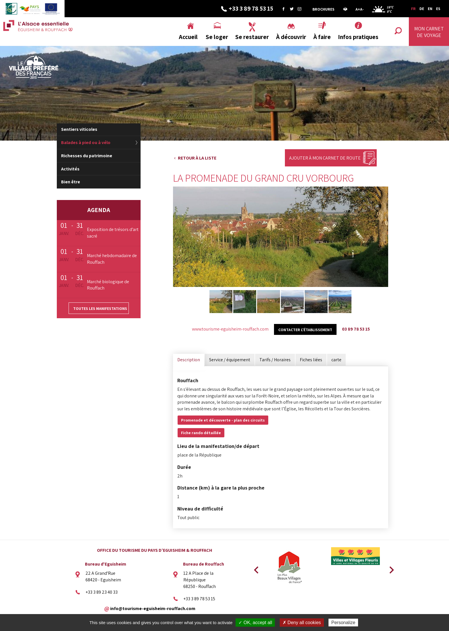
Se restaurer (252, 37)
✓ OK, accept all (255, 622)
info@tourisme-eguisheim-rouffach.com (152, 608)
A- (362, 9)
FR (413, 8)
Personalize (343, 622)
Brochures (323, 9)
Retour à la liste (197, 158)
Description (188, 360)
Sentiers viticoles (79, 129)
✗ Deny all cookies (302, 622)
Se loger (217, 37)
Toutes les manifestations (100, 308)
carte (336, 360)
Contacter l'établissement (305, 329)
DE (421, 8)
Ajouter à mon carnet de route (325, 158)
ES (438, 8)
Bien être (70, 182)
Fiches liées (311, 360)
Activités (70, 169)
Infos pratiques (358, 37)
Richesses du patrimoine (86, 156)
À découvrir (291, 37)
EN (430, 8)
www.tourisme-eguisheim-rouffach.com (230, 329)
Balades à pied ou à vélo (85, 142)
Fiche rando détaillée (201, 432)
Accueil (188, 37)
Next (389, 568)
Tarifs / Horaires (275, 360)
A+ (357, 9)
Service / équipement (229, 360)
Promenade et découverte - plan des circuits (223, 420)
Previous (255, 568)
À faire (322, 37)
